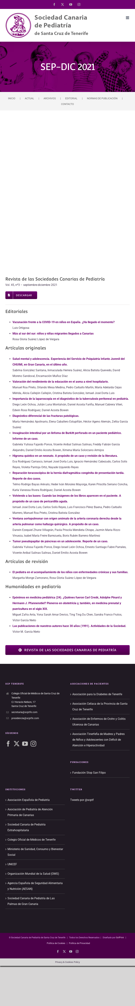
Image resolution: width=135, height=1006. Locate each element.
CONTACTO (67, 104)
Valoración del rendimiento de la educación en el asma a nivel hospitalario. (60, 381)
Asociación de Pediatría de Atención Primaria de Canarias (30, 812)
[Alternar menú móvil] (128, 18)
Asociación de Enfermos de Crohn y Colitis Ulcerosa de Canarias (99, 721)
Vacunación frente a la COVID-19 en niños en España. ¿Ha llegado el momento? (63, 322)
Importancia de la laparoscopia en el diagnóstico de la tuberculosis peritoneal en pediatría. (70, 398)
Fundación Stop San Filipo (89, 772)
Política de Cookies (56, 943)
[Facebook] (8, 744)
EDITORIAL (71, 98)
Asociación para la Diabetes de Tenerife (97, 694)
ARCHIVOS (50, 98)
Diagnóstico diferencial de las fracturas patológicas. (45, 416)
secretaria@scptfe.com (24, 712)
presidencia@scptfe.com (25, 718)
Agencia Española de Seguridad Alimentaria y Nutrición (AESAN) (35, 886)
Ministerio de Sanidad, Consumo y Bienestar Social (35, 851)
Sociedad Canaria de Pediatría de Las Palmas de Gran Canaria (31, 901)
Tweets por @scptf (82, 800)
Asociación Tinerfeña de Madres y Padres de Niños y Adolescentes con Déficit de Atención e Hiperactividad (98, 739)
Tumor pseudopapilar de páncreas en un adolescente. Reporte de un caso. (60, 541)
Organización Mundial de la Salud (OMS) (33, 873)
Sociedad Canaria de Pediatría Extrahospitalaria (27, 827)
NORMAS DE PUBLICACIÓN (102, 98)
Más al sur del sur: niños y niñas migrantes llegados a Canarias (53, 333)
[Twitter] (16, 744)
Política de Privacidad (79, 943)
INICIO (11, 98)
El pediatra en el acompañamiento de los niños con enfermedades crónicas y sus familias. (70, 572)
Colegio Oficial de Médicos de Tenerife (32, 839)
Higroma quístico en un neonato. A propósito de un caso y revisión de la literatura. (65, 455)
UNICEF (12, 864)
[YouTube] (25, 744)
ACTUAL (29, 98)
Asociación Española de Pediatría (29, 800)
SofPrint (120, 937)
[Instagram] (33, 744)
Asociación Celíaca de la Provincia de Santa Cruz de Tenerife (100, 706)
